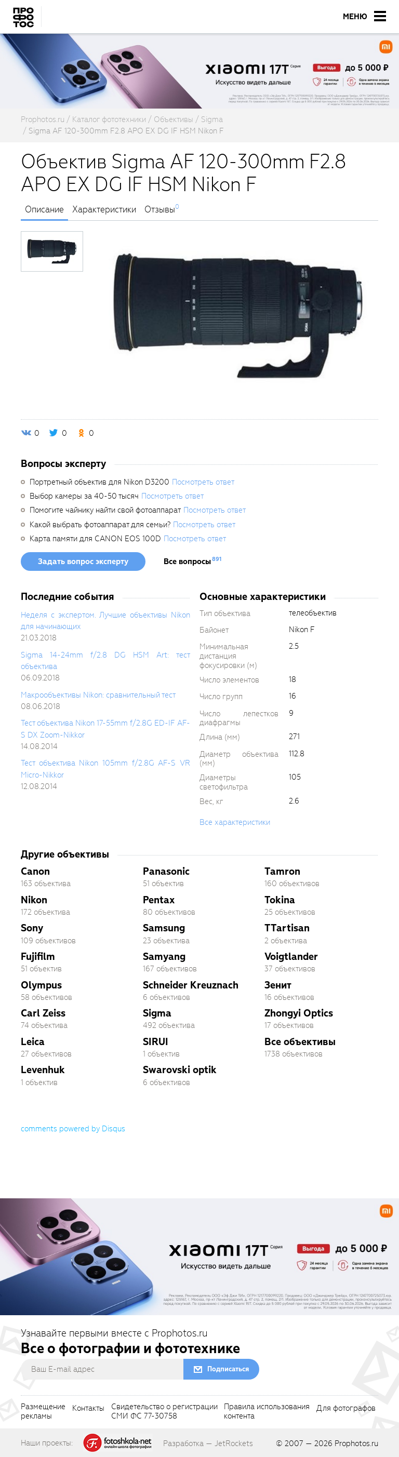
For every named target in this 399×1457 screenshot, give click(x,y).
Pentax (159, 899)
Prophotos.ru (356, 1443)
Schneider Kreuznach (190, 985)
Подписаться (228, 1369)
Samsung (164, 927)
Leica (33, 1041)
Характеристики (104, 210)
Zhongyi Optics (298, 1013)
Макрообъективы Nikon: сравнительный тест (98, 695)
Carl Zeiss (43, 1013)
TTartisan (287, 927)
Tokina (279, 899)
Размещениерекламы (43, 1411)
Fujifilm (38, 956)
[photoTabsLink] (52, 251)
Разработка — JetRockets (208, 1443)
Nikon (34, 899)
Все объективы (300, 1041)
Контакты (88, 1408)
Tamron (282, 871)
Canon (35, 871)
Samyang (164, 956)
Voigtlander (291, 956)
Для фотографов (346, 1408)
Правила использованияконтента (267, 1411)
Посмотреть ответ (203, 482)
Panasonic (166, 871)
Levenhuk (43, 1069)
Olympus (41, 985)
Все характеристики (235, 822)
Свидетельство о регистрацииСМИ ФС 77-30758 (164, 1411)
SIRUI (155, 1041)
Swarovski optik (180, 1069)
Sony (32, 927)
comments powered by (73, 1129)
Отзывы (159, 210)
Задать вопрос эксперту (83, 561)
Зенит (277, 985)
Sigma (157, 1013)
